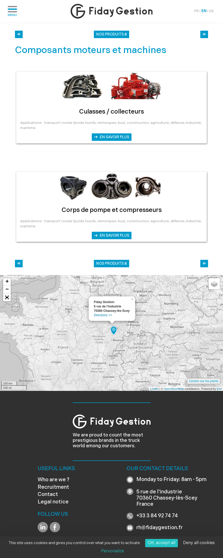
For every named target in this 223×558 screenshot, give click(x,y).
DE (211, 11)
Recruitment (53, 487)
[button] (7, 297)
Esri (219, 388)
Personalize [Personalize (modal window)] (112, 551)
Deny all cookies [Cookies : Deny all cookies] (199, 543)
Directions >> (103, 315)
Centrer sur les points (203, 381)
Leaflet (154, 388)
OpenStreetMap (174, 388)
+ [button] (7, 282)
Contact (48, 494)
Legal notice (53, 502)
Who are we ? (53, 480)
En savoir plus (114, 137)
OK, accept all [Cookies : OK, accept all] (161, 543)
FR (196, 11)
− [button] (7, 290)
